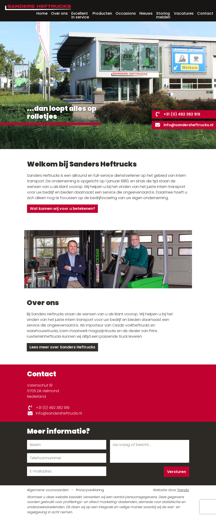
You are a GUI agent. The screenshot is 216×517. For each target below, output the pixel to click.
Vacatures (184, 13)
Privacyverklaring (90, 490)
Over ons (59, 13)
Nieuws (146, 13)
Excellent (80, 15)
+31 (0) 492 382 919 (177, 114)
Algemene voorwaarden (48, 490)
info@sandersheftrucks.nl (183, 125)
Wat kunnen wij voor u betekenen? (62, 208)
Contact (205, 13)
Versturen (176, 471)
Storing (163, 15)
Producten (102, 13)
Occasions (126, 13)
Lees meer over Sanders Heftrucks (61, 347)
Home (42, 13)
